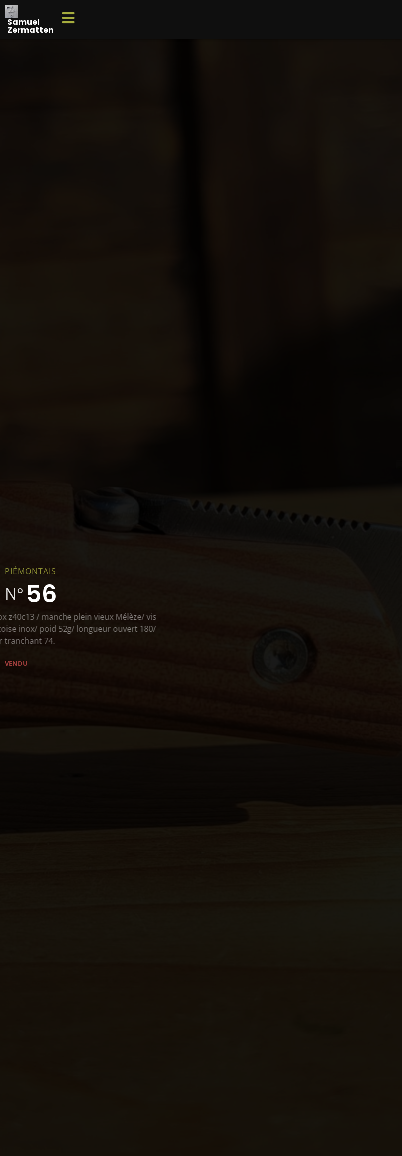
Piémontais (30, 571)
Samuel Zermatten (30, 26)
